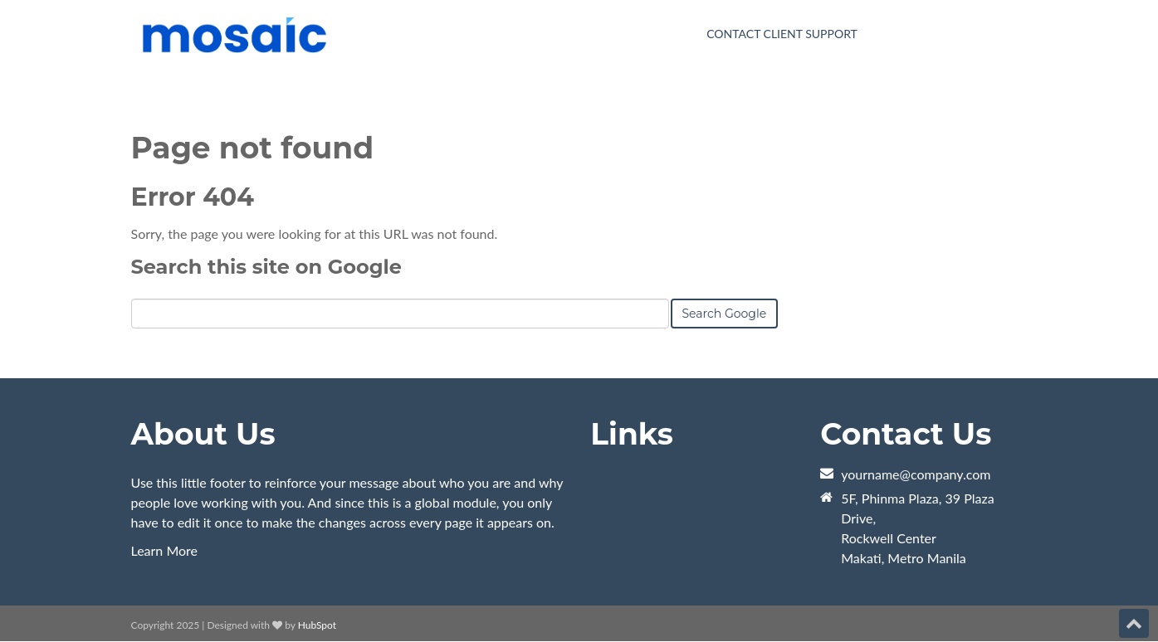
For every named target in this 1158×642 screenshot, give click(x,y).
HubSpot (317, 625)
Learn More (164, 550)
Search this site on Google (266, 267)
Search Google (724, 313)
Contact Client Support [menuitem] (782, 34)
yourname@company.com (915, 474)
